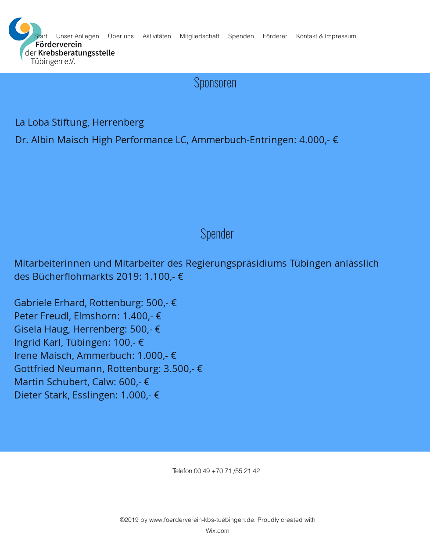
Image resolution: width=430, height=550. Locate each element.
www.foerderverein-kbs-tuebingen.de (201, 520)
